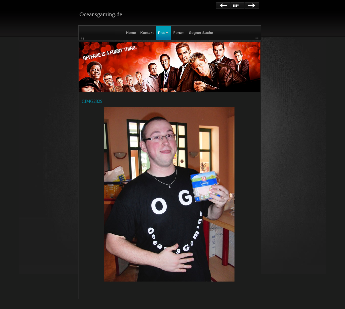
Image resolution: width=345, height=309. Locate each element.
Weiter (252, 5)
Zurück (223, 5)
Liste (237, 5)
